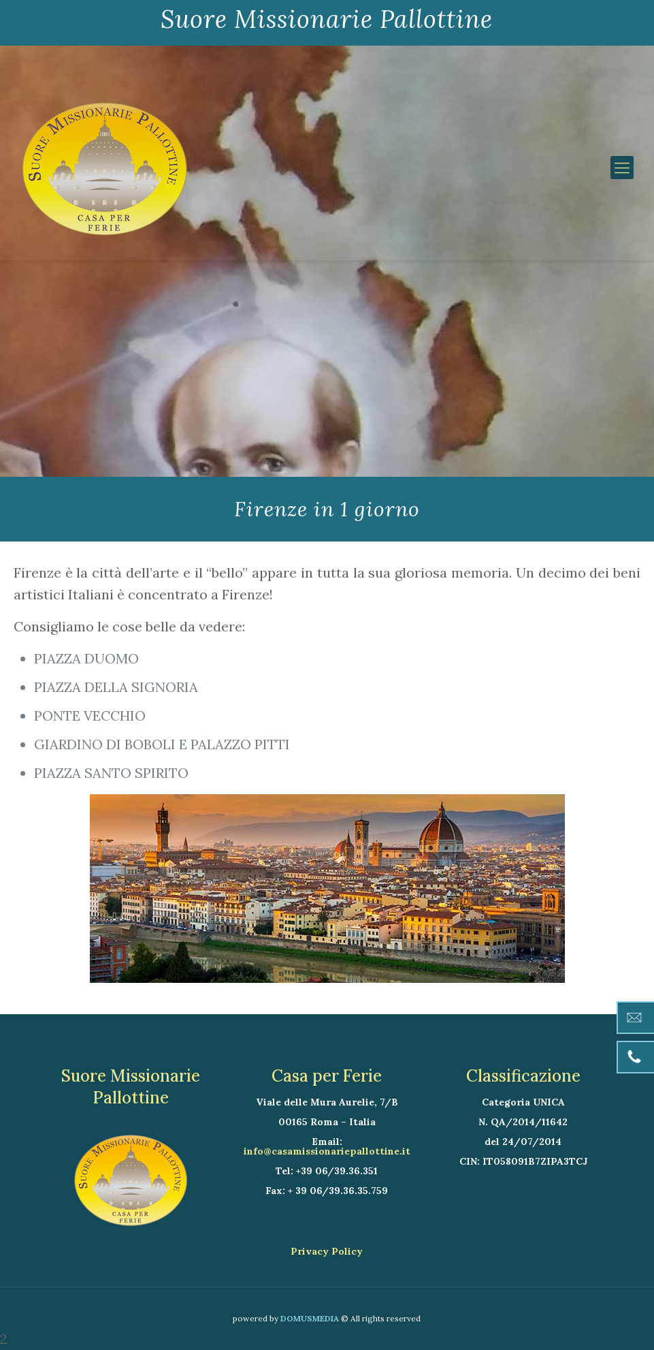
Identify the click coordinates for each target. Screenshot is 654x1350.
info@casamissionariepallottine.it (327, 1151)
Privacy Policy (327, 1251)
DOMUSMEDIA (309, 1318)
